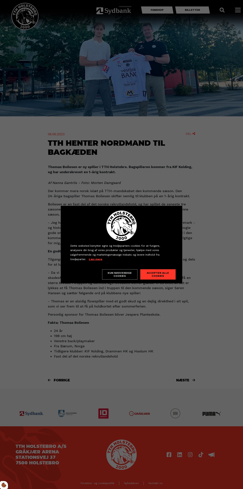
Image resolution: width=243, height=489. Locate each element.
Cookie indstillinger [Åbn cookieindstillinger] (83, 274)
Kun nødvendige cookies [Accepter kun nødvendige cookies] (120, 274)
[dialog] (121, 244)
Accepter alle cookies (158, 274)
